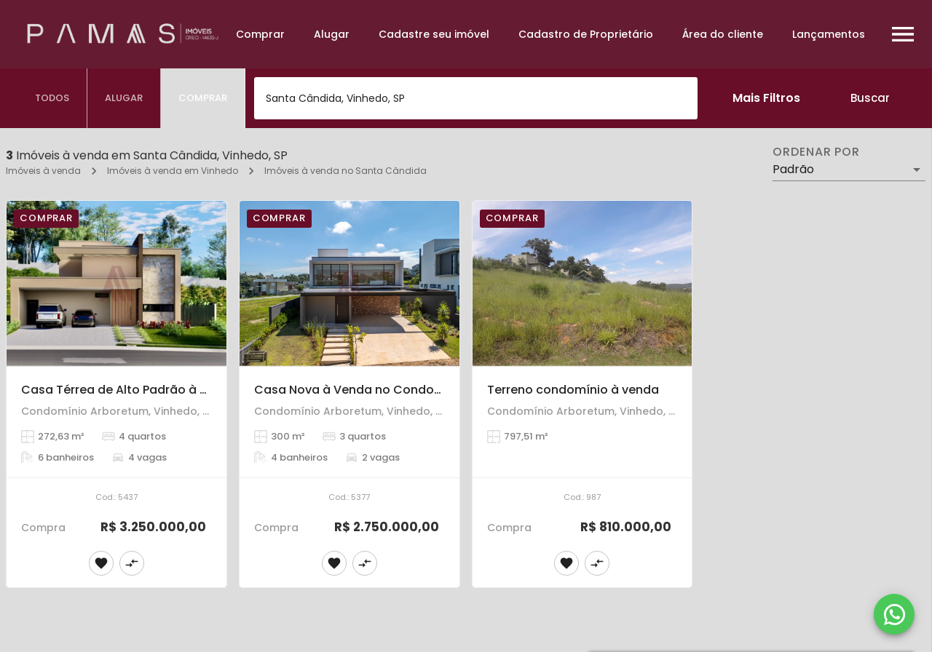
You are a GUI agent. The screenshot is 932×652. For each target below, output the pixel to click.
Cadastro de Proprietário (585, 34)
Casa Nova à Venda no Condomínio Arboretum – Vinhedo (425, 389)
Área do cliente (722, 34)
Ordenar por (816, 152)
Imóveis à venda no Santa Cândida (345, 170)
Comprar (260, 34)
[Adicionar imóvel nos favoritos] (101, 563)
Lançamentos (828, 34)
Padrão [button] (793, 169)
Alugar (332, 34)
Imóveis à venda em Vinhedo (172, 170)
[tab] (52, 98)
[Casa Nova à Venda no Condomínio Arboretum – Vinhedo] (349, 283)
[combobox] (476, 98)
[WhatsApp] (894, 614)
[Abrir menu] (903, 34)
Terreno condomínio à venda (573, 389)
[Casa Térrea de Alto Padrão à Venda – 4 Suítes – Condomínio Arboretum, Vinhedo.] (116, 283)
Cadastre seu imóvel (434, 34)
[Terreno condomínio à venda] (582, 283)
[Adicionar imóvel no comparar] (131, 563)
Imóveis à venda (43, 170)
